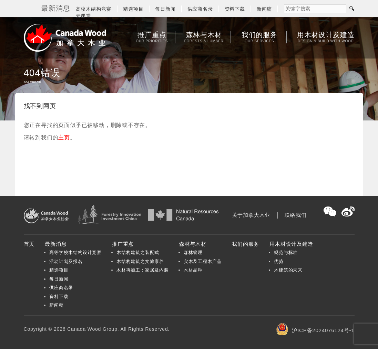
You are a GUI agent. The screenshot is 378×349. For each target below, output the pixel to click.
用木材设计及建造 (325, 37)
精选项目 (133, 9)
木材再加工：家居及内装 (142, 270)
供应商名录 (200, 9)
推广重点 (152, 37)
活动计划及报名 (66, 261)
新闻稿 (264, 9)
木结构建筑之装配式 (137, 252)
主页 (64, 137)
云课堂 (83, 16)
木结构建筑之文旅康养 (140, 261)
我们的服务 (259, 37)
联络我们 (295, 215)
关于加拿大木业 (251, 215)
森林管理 (193, 252)
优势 (279, 261)
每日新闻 (165, 9)
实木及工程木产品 (203, 261)
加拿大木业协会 (65, 38)
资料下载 (235, 9)
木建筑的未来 (288, 270)
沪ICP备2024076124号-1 (323, 330)
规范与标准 (286, 252)
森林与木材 (204, 37)
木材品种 (193, 270)
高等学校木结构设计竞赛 (75, 252)
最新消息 (56, 243)
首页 (29, 243)
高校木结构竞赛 (94, 9)
